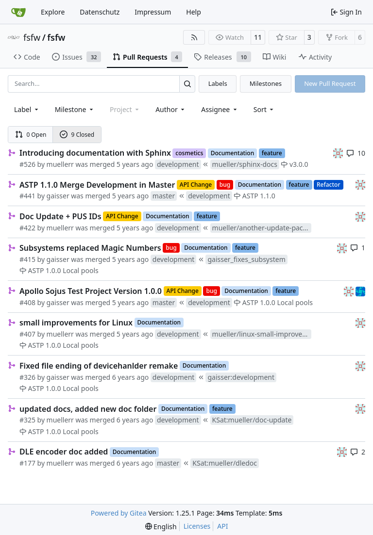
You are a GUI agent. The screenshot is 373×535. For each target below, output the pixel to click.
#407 (27, 334)
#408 (27, 302)
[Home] (18, 12)
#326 (27, 377)
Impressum (153, 11)
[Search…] (187, 83)
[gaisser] (338, 152)
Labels (217, 83)
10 (355, 153)
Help (193, 11)
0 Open (31, 134)
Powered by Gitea (119, 513)
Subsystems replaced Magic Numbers (90, 248)
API (222, 526)
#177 (27, 463)
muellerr (60, 164)
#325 (27, 419)
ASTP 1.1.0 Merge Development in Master (97, 185)
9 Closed (77, 134)
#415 (27, 259)
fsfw (31, 37)
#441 (27, 195)
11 (258, 37)
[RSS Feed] (194, 37)
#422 (27, 227)
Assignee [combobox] (219, 109)
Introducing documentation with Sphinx (95, 153)
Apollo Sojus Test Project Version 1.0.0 (90, 291)
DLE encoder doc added (63, 451)
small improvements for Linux (76, 322)
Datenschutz (99, 11)
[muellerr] (360, 290)
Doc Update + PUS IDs (60, 216)
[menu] (264, 109)
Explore (53, 11)
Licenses (197, 526)
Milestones (266, 83)
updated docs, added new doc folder (87, 409)
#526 (27, 164)
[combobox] (27, 109)
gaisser (58, 195)
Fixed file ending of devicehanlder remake (98, 366)
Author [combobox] (170, 109)
